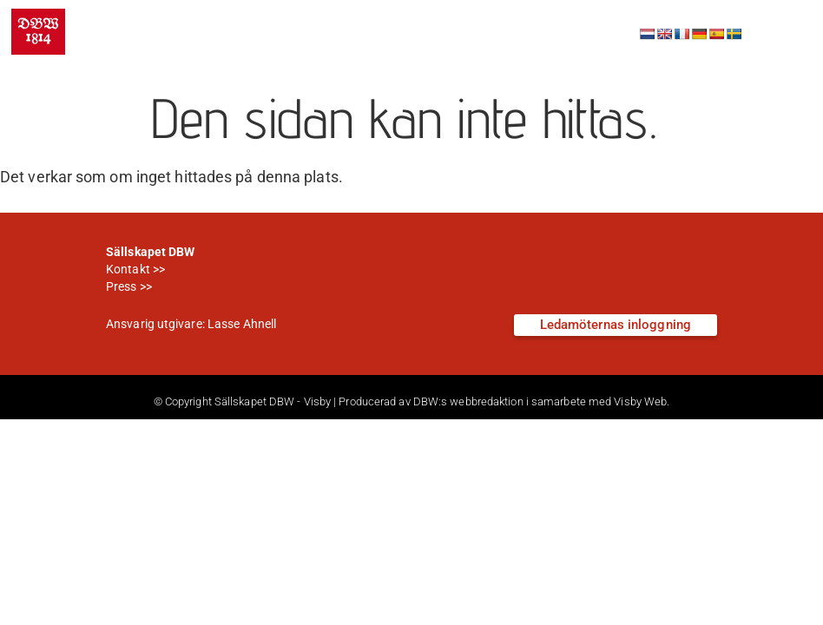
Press (121, 286)
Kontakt (128, 269)
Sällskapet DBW (196, 19)
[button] (783, 32)
